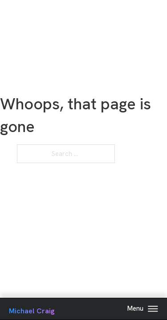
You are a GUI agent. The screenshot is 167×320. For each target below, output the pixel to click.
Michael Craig (32, 311)
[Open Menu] (153, 309)
